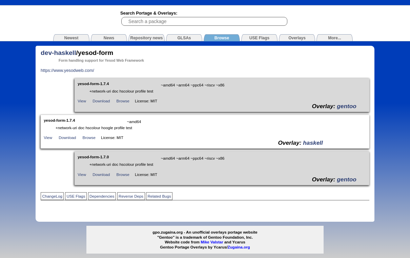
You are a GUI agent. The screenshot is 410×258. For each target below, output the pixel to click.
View (82, 101)
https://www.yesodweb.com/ (67, 70)
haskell (313, 142)
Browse (123, 101)
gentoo (346, 106)
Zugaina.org (239, 247)
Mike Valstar (212, 242)
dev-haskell (58, 52)
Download (101, 101)
